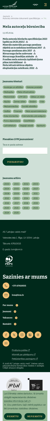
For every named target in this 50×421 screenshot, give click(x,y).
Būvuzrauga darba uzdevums (17, 53)
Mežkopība (8, 92)
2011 (36, 194)
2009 (16, 194)
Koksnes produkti (34, 87)
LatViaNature (10, 126)
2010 (26, 194)
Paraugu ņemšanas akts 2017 (17, 50)
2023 (35, 208)
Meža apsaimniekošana (36, 111)
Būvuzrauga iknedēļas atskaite (18, 56)
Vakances (7, 318)
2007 (35, 189)
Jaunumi (7, 311)
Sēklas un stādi (37, 97)
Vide (42, 102)
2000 (6, 184)
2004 (6, 189)
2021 (16, 208)
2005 (16, 189)
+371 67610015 (14, 285)
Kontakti (7, 324)
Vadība (7, 111)
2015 (35, 198)
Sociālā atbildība (29, 106)
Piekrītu (13, 416)
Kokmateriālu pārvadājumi (33, 116)
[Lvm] (10, 4)
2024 (7, 213)
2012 (7, 198)
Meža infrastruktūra (25, 92)
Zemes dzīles (19, 102)
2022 (26, 208)
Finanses (18, 111)
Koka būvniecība (11, 116)
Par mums (8, 305)
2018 (26, 203)
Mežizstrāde (9, 97)
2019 (35, 203)
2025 (16, 213)
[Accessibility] (35, 4)
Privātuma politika (19, 350)
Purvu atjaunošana (12, 121)
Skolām (32, 102)
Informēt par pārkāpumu (22, 354)
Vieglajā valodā (26, 126)
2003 (35, 184)
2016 (7, 203)
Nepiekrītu (35, 416)
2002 (26, 184)
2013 (16, 198)
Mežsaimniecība (11, 106)
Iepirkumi (41, 126)
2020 (6, 208)
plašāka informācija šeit (16, 401)
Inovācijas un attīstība (13, 87)
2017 (16, 203)
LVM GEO (23, 97)
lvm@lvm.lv (17, 249)
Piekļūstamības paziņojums (23, 359)
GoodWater (29, 121)
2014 (26, 198)
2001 (16, 184)
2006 (26, 189)
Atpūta (7, 102)
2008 (6, 194)
